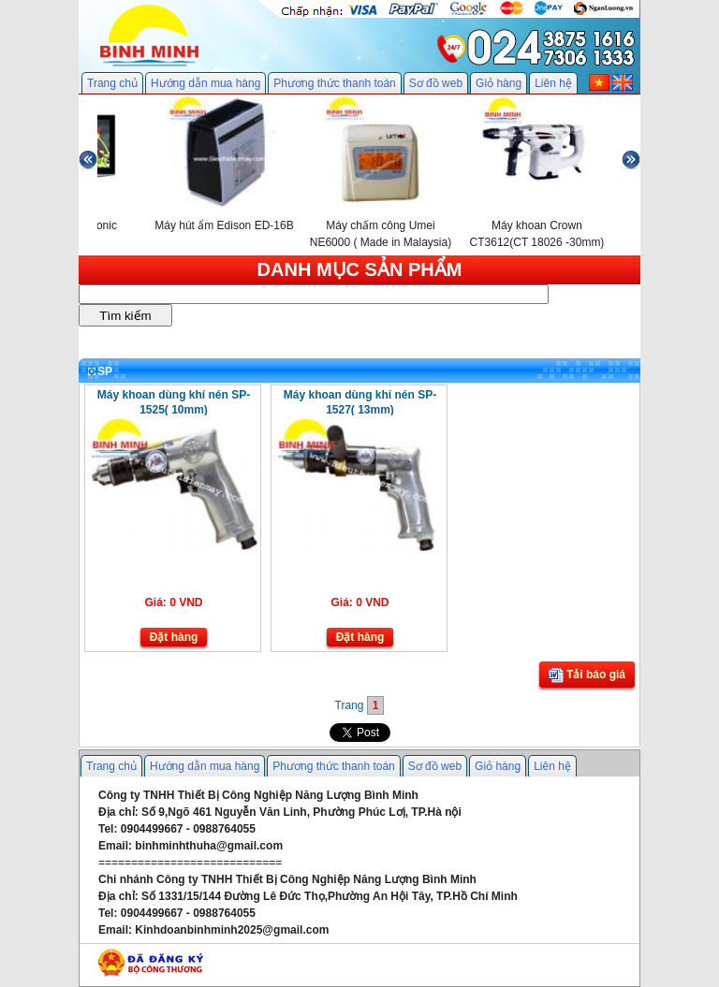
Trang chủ (112, 83)
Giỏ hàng (498, 83)
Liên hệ (553, 83)
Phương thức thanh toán (334, 83)
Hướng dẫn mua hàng (205, 83)
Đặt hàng (174, 637)
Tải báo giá (587, 675)
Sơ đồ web (435, 83)
